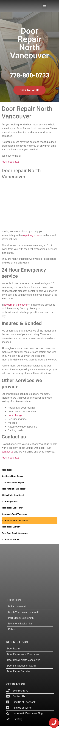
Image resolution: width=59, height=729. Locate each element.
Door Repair (7, 470)
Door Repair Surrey (10, 539)
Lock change (15, 415)
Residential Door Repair (12, 476)
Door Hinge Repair (10, 501)
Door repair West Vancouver (14, 514)
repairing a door (32, 235)
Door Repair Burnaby (11, 527)
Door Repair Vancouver (12, 508)
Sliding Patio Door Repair (13, 495)
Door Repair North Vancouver (15, 520)
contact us (7, 451)
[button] (44, 6)
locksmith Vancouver (16, 304)
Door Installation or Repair (13, 489)
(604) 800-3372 (10, 161)
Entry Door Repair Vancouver (15, 533)
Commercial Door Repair (13, 482)
